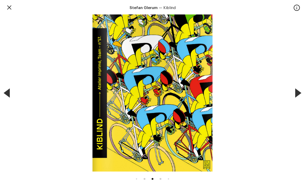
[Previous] (6, 93)
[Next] (298, 93)
